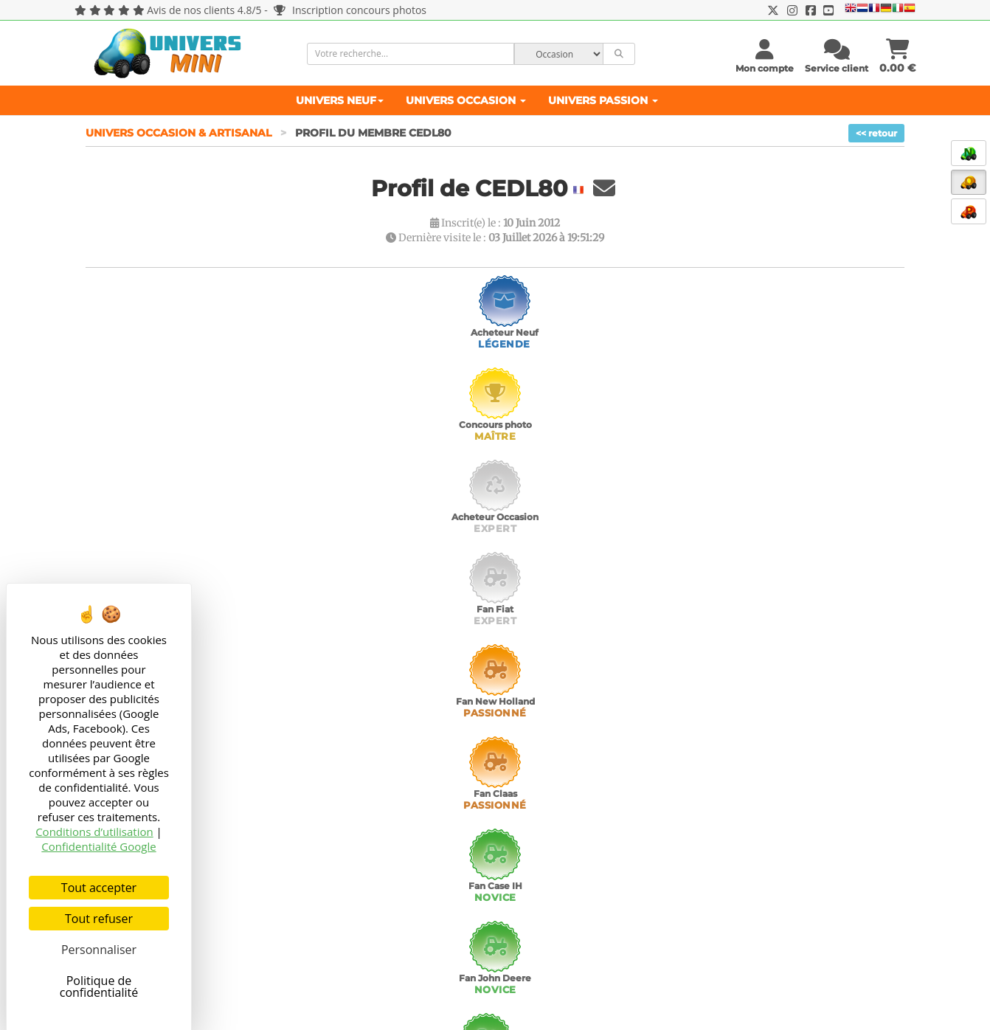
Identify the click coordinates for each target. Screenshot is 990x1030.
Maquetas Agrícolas (344, 917)
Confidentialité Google (98, 846)
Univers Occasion (466, 100)
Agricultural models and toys (366, 858)
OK (887, 952)
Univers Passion (603, 100)
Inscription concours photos (350, 10)
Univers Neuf (340, 100)
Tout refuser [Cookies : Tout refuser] (99, 918)
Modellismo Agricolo (347, 902)
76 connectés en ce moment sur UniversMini (807, 1004)
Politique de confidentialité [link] (99, 986)
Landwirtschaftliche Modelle (366, 887)
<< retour (876, 133)
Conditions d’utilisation (94, 831)
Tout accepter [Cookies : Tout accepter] (98, 887)
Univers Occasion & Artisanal (180, 132)
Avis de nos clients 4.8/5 (204, 10)
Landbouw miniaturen (351, 872)
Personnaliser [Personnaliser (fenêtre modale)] (98, 949)
